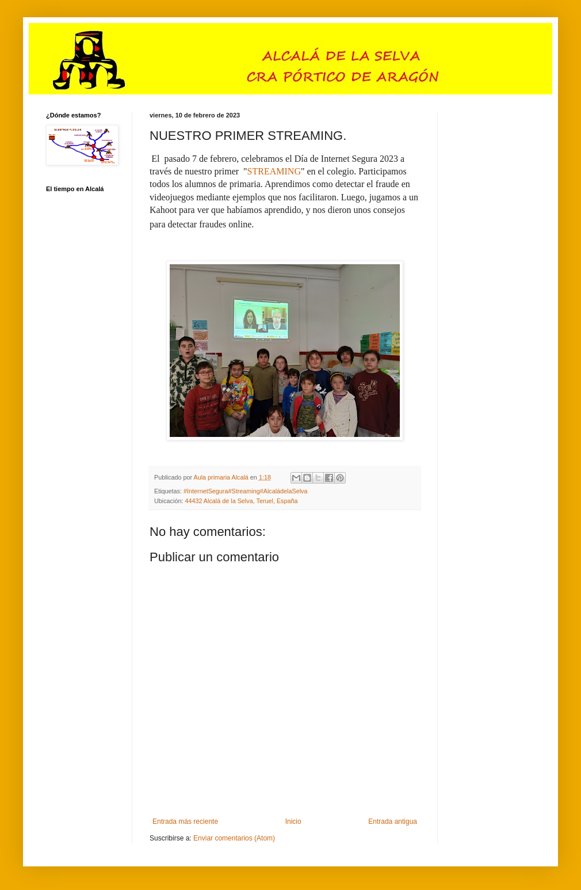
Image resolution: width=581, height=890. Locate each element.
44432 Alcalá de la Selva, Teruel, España (241, 500)
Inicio (293, 821)
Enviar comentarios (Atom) (234, 838)
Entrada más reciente (185, 821)
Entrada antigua (392, 821)
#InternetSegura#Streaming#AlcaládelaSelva (245, 491)
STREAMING (274, 171)
